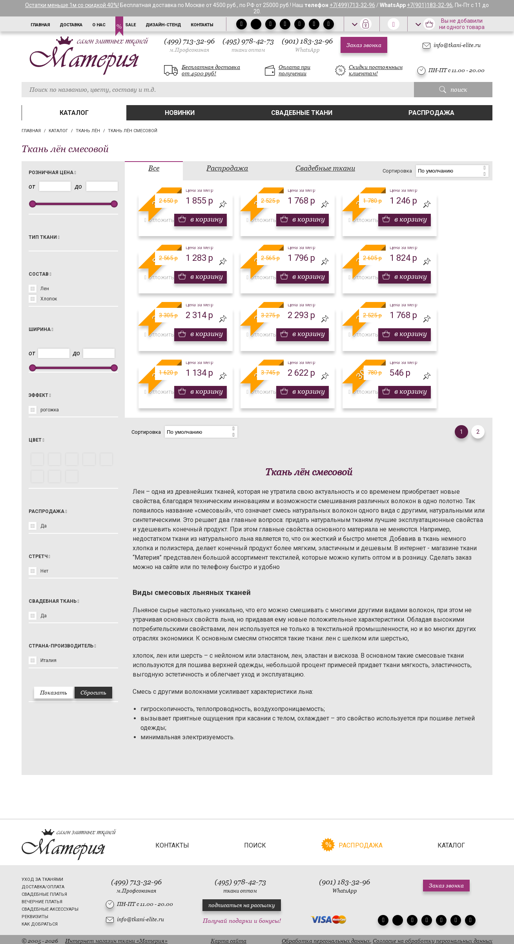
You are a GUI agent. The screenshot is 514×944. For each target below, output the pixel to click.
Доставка (71, 24)
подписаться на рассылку (241, 903)
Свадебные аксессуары (50, 906)
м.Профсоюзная (189, 50)
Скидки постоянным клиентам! (376, 70)
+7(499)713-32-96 (352, 5)
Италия (48, 660)
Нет (44, 571)
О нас (99, 24)
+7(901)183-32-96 (429, 5)
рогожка (49, 410)
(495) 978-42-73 (248, 45)
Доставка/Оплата (43, 884)
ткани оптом (248, 50)
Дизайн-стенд (163, 24)
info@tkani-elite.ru (457, 45)
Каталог (74, 112)
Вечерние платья (42, 899)
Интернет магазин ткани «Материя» (116, 938)
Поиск (255, 842)
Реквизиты (35, 914)
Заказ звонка (363, 45)
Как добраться (40, 921)
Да (43, 526)
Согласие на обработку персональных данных (432, 938)
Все (153, 168)
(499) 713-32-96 (189, 45)
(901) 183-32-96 (307, 45)
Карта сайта (228, 938)
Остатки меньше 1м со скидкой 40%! (72, 5)
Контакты (202, 24)
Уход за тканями (42, 876)
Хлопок (48, 299)
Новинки (180, 112)
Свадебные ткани (301, 112)
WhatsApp (307, 50)
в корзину (206, 219)
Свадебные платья (44, 891)
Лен (44, 288)
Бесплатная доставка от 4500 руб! (211, 70)
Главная (40, 24)
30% (363, 372)
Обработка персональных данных (326, 938)
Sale (130, 24)
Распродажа (431, 112)
